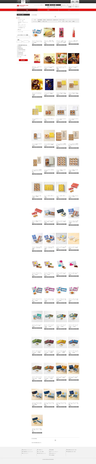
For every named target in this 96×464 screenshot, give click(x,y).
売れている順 (62, 19)
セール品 (19, 56)
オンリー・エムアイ (21, 51)
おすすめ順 (40, 19)
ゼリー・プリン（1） (22, 24)
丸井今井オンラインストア (23, 1)
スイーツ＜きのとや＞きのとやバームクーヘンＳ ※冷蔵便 (49, 144)
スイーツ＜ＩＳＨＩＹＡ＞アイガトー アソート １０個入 (61, 273)
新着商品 (19, 46)
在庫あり (39, 21)
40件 (66, 21)
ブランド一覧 (20, 31)
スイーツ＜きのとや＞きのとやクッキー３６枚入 (61, 119)
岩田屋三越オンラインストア (27, 1)
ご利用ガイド (40, 449)
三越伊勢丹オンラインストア (19, 1)
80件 (70, 21)
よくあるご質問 (41, 451)
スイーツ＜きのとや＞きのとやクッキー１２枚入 (37, 144)
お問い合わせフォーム (42, 453)
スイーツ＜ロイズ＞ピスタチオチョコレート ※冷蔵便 (49, 67)
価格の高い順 (55, 19)
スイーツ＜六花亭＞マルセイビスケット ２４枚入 (73, 196)
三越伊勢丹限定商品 (21, 49)
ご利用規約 (52, 455)
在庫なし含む (45, 21)
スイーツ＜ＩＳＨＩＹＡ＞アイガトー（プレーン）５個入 (37, 325)
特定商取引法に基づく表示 (71, 449)
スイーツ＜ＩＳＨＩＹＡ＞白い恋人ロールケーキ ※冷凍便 (73, 247)
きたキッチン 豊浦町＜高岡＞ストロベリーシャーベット (73, 41)
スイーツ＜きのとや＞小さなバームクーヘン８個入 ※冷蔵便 (61, 93)
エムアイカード (25, 453)
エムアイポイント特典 (22, 55)
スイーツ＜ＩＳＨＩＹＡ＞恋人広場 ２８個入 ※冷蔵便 (49, 221)
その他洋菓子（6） (21, 27)
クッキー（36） (21, 20)
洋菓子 (27, 12)
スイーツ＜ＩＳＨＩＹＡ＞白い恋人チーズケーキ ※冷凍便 (61, 221)
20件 (63, 21)
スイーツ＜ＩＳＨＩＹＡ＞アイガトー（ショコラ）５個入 (73, 273)
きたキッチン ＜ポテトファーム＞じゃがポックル (37, 67)
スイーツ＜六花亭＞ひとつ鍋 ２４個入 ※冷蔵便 (61, 170)
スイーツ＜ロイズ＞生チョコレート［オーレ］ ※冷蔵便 (49, 93)
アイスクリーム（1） (22, 26)
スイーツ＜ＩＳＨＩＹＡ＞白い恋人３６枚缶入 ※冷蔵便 (73, 377)
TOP (17, 12)
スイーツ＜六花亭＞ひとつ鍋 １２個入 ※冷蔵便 (37, 196)
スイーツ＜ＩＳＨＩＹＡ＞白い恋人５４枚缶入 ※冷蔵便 (61, 377)
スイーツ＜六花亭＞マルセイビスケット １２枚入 (37, 221)
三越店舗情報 (73, 1)
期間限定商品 (20, 48)
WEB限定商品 (20, 52)
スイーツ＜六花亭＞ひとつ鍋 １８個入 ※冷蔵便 (73, 170)
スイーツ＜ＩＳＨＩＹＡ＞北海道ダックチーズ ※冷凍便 (61, 247)
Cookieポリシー (53, 453)
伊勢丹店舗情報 (77, 1)
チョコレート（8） (21, 19)
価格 (18, 39)
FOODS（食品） (22, 12)
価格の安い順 (49, 19)
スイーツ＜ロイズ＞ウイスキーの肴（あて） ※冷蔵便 (73, 67)
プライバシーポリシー (54, 451)
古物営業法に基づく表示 (71, 451)
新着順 (44, 19)
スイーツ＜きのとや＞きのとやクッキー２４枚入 (73, 119)
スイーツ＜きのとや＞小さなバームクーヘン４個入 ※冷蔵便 (73, 93)
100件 (73, 21)
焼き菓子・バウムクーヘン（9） (23, 23)
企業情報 (52, 449)
